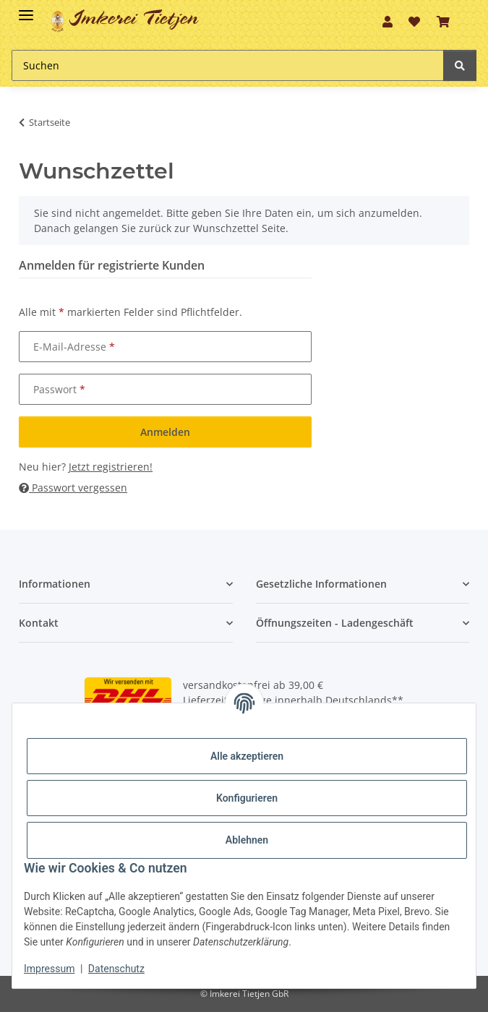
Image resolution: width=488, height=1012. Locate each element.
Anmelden (165, 432)
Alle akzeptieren (246, 756)
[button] (387, 21)
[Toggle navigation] (26, 9)
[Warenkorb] (443, 21)
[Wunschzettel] (414, 21)
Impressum (49, 968)
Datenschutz (116, 968)
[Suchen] (228, 65)
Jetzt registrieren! (111, 466)
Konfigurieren (247, 798)
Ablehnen (247, 840)
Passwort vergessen (73, 487)
